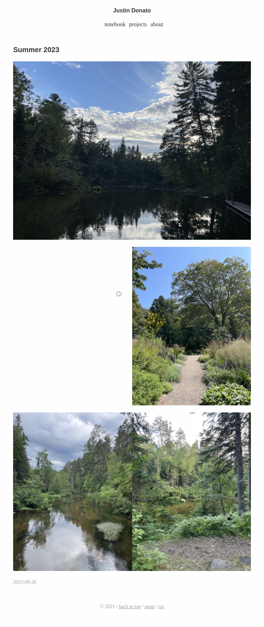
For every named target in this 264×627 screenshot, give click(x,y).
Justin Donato (132, 10)
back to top (130, 606)
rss (161, 606)
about (157, 24)
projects (138, 24)
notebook (115, 24)
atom (150, 606)
